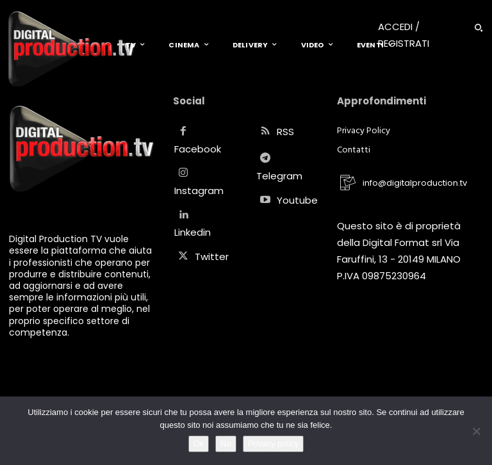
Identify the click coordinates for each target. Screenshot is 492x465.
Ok (198, 443)
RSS (285, 131)
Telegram (279, 176)
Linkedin (192, 232)
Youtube (297, 200)
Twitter (212, 256)
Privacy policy (273, 443)
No (225, 443)
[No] (476, 431)
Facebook (197, 149)
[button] (478, 27)
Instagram (199, 190)
